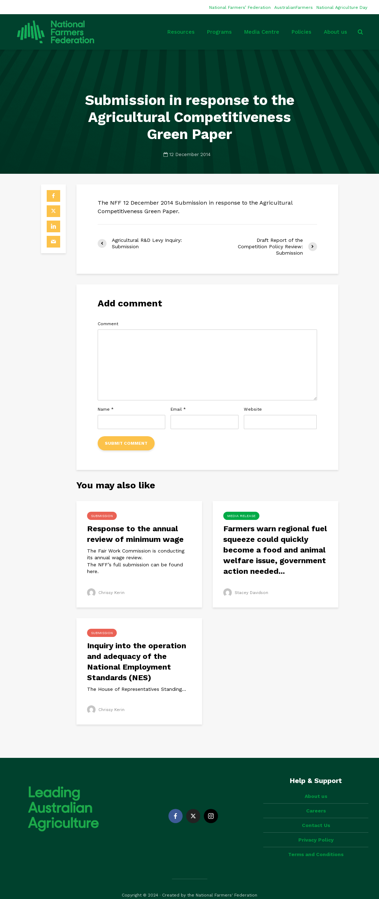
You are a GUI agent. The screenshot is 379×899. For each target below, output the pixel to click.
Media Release (241, 516)
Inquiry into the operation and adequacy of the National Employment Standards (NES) (136, 661)
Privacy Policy (316, 828)
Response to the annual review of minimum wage (135, 534)
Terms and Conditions (316, 842)
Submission (102, 516)
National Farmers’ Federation (240, 7)
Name (106, 409)
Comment (108, 324)
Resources (181, 32)
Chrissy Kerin (106, 592)
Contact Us (316, 813)
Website (253, 409)
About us (335, 32)
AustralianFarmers (293, 7)
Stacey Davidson (246, 592)
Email (178, 409)
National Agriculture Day (341, 7)
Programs (219, 32)
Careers (316, 798)
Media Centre (261, 32)
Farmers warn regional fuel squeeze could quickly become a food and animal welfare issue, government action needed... (275, 550)
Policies (301, 32)
